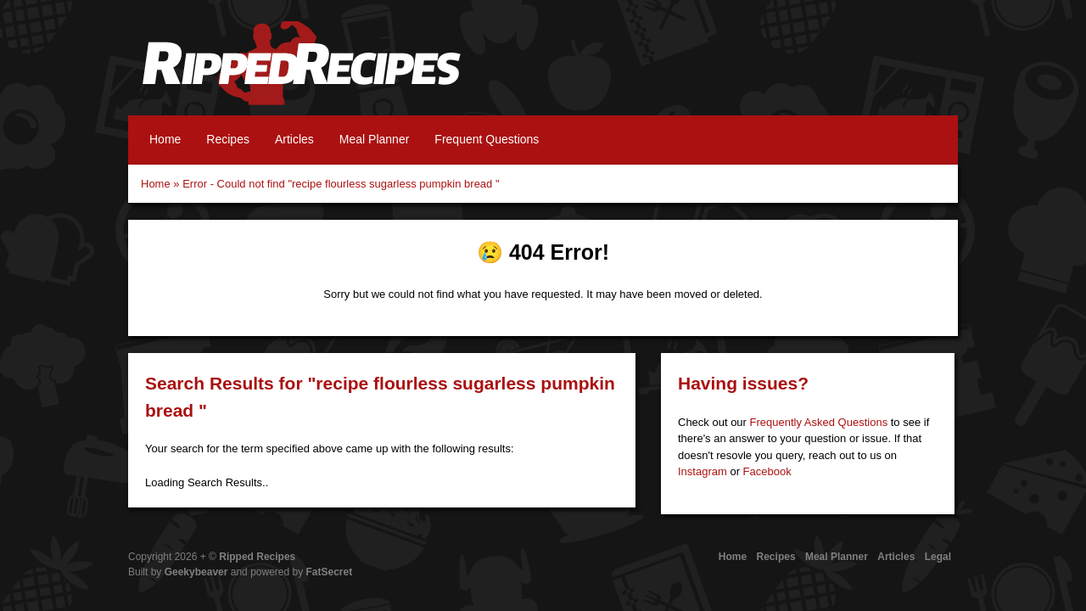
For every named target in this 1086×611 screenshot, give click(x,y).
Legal (938, 557)
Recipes (227, 139)
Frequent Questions (486, 139)
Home (165, 139)
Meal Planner (374, 139)
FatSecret (329, 572)
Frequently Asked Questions (819, 422)
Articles (294, 139)
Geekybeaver (196, 572)
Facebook (767, 471)
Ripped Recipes (301, 72)
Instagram (702, 471)
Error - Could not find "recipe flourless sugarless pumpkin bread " (340, 183)
